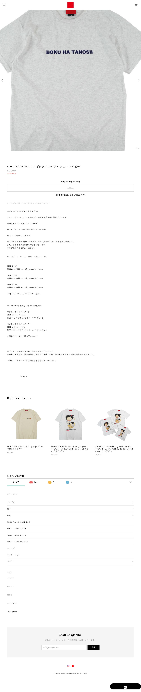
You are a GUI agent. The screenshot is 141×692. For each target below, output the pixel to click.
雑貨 (9, 515)
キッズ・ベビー (13, 555)
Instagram (12, 612)
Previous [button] (3, 80)
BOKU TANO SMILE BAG (18, 522)
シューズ (11, 548)
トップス (11, 502)
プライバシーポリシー (61, 673)
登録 (93, 647)
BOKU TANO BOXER (16, 535)
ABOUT (10, 587)
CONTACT (12, 603)
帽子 (9, 509)
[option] (70, 80)
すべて (16, 482)
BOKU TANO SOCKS (16, 528)
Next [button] (138, 80)
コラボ (10, 561)
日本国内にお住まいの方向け (70, 195)
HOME (10, 578)
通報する (24, 376)
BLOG (9, 595)
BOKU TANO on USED (17, 542)
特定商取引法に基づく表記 (78, 673)
